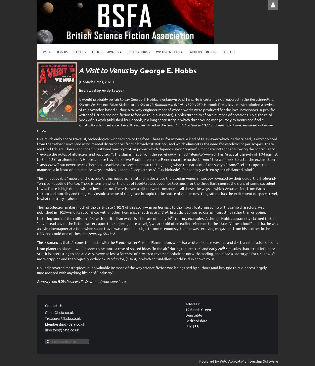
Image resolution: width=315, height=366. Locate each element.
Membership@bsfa (65, 324)
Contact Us (53, 305)
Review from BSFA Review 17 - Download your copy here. (81, 281)
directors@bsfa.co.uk (62, 330)
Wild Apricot (230, 361)
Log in (273, 5)
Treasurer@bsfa (63, 319)
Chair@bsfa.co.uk (59, 313)
